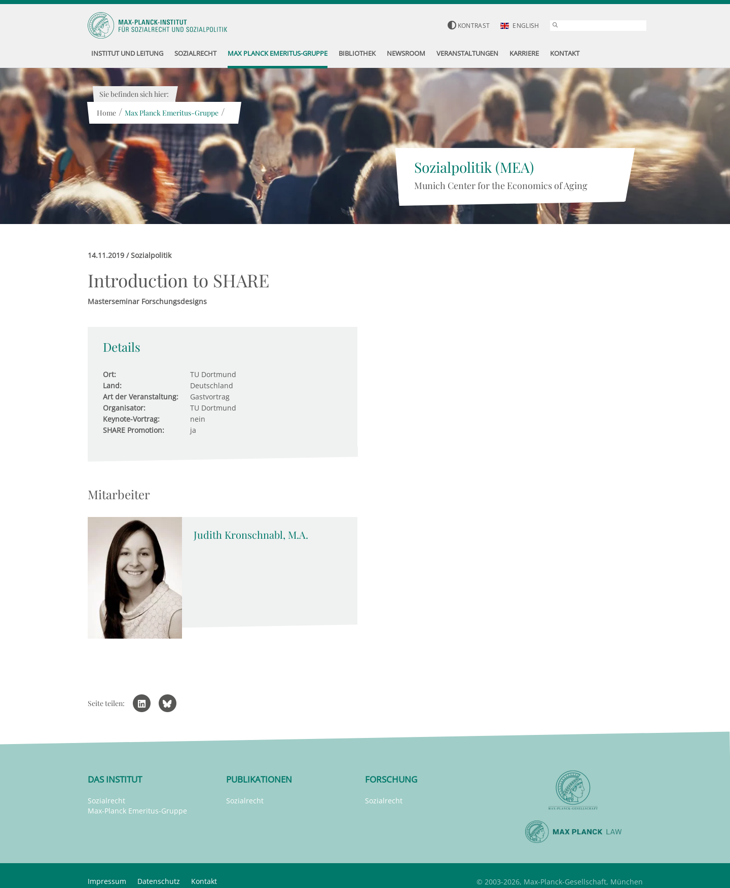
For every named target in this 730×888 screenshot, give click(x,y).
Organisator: (124, 408)
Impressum (107, 881)
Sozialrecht (106, 800)
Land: (112, 385)
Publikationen (259, 779)
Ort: (109, 374)
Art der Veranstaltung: (140, 396)
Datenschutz (158, 881)
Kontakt (204, 881)
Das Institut (115, 779)
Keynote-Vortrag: (131, 419)
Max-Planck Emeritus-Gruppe (137, 811)
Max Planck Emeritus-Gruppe (171, 113)
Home (106, 113)
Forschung (391, 779)
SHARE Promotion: (133, 430)
